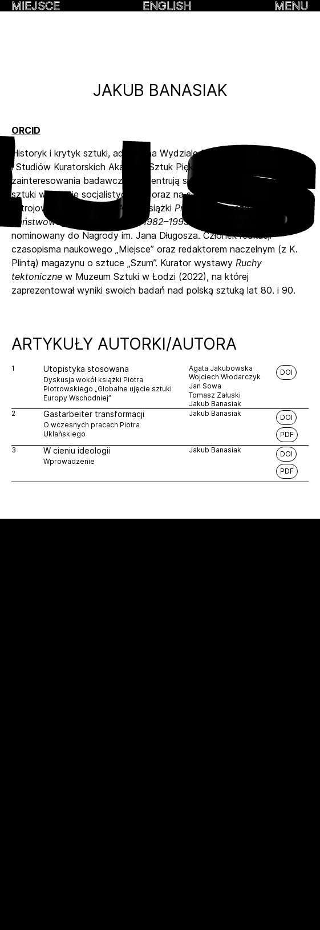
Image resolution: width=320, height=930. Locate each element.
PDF (287, 434)
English (167, 5)
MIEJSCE (35, 5)
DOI (286, 372)
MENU (291, 5)
